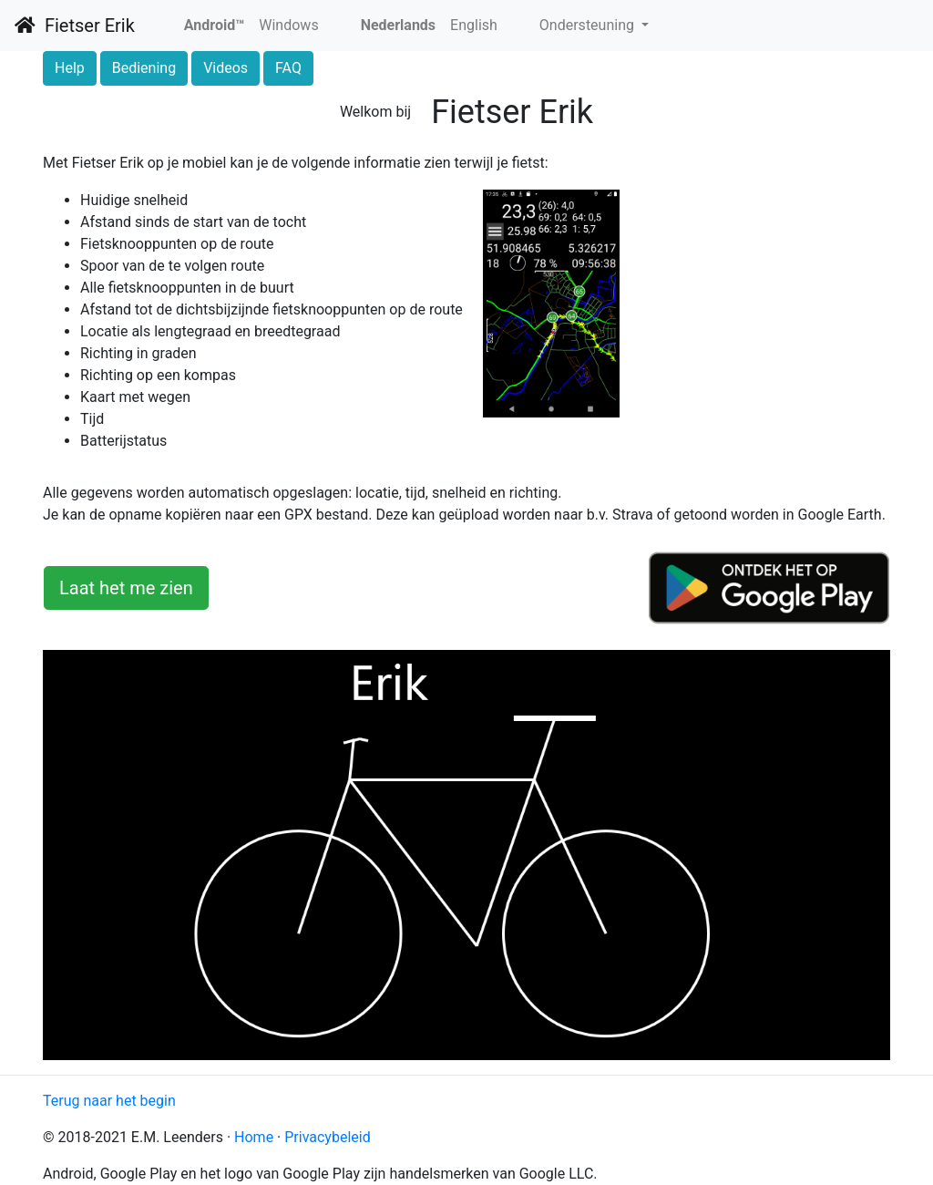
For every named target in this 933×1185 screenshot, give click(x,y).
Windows (288, 25)
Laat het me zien (126, 588)
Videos (225, 68)
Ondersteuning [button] (588, 25)
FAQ (288, 68)
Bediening (144, 68)
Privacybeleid (327, 1137)
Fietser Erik (75, 25)
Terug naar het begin (109, 1100)
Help (70, 68)
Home (253, 1137)
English (473, 25)
